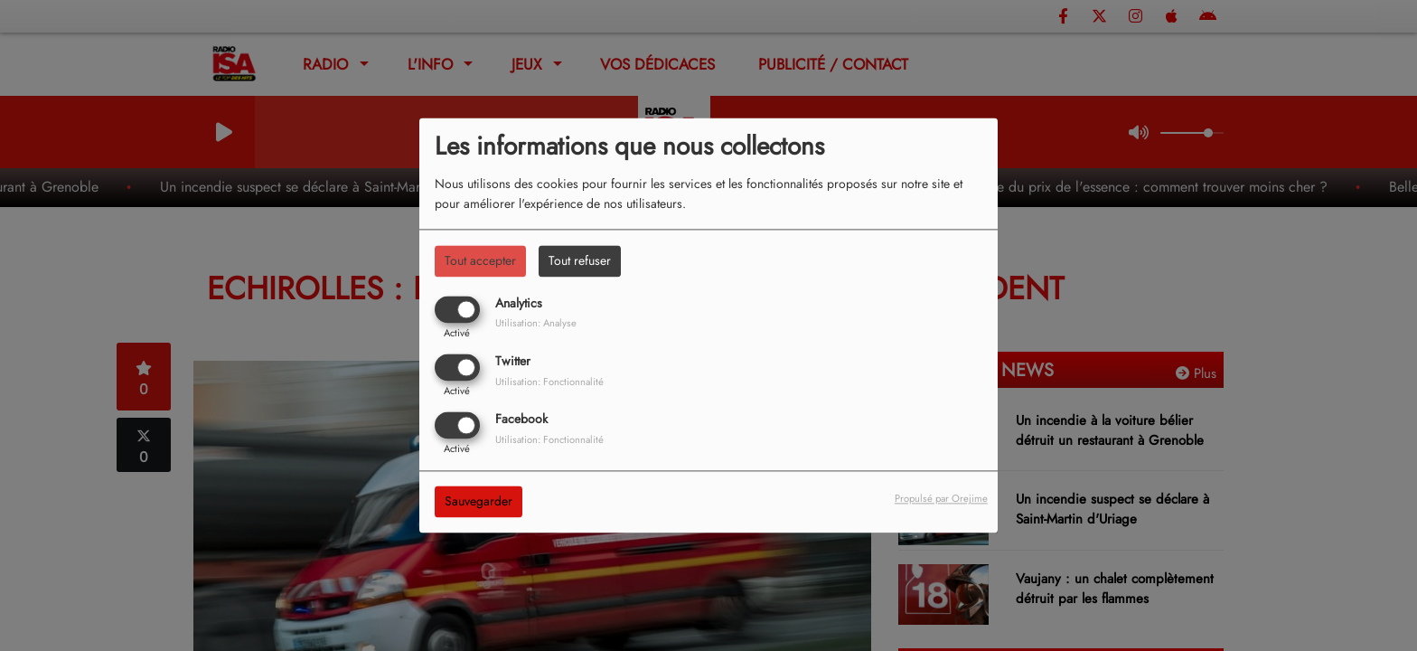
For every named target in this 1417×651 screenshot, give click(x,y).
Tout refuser (580, 260)
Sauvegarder (478, 502)
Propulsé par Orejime (941, 499)
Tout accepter (480, 260)
